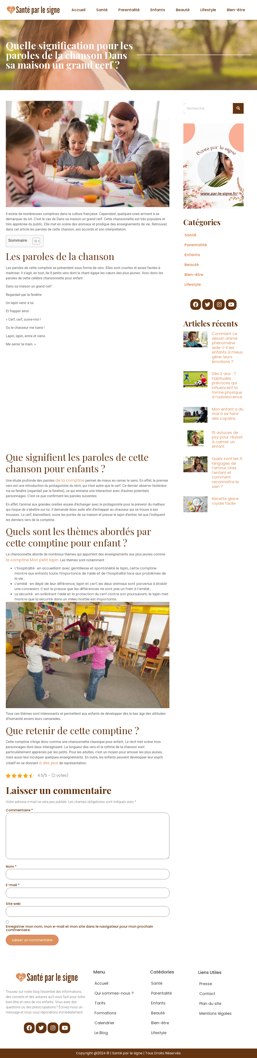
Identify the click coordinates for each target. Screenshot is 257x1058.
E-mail (13, 885)
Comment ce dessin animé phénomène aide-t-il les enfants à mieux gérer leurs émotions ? (227, 347)
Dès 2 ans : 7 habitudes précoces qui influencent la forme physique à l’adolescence (227, 385)
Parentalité (129, 9)
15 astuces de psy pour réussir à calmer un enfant (227, 439)
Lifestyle (208, 9)
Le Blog (101, 1032)
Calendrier (104, 1023)
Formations (105, 1013)
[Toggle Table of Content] (34, 241)
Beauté (183, 9)
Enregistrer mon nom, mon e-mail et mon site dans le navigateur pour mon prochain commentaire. (79, 928)
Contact (207, 993)
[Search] (238, 108)
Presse (205, 983)
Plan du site (210, 1003)
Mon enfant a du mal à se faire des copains (227, 413)
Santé (102, 9)
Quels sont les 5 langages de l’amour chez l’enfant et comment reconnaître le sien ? (227, 472)
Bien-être (236, 9)
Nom (11, 866)
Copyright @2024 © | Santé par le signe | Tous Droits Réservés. (128, 1053)
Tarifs (99, 1003)
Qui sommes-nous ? (114, 993)
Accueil (78, 9)
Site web (13, 904)
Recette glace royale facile (225, 501)
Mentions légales (215, 1013)
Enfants (157, 9)
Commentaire (19, 810)
